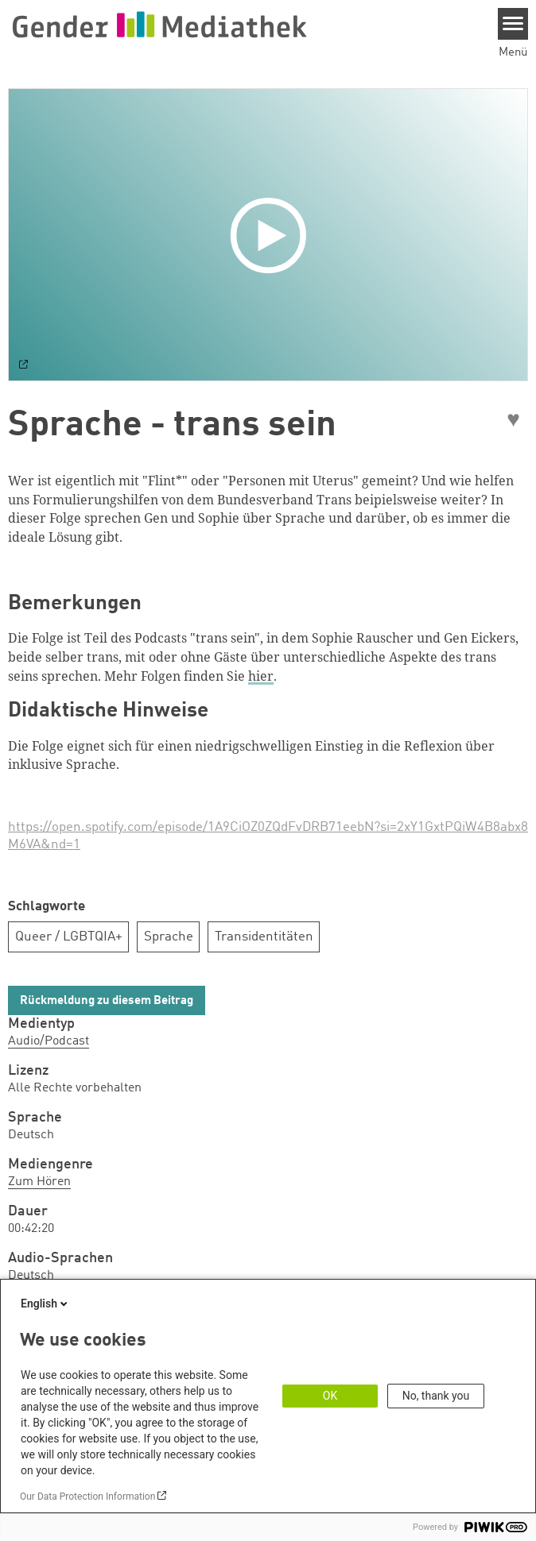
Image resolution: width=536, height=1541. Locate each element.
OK (330, 1395)
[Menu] (513, 24)
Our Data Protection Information (87, 1496)
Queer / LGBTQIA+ (68, 937)
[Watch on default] (23, 366)
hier (261, 676)
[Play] (272, 234)
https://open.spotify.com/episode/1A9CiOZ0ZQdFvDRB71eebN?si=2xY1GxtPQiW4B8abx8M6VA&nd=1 (268, 836)
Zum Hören (39, 1182)
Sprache (168, 937)
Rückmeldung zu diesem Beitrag (106, 1001)
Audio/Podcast (48, 1041)
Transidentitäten (264, 937)
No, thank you (436, 1395)
